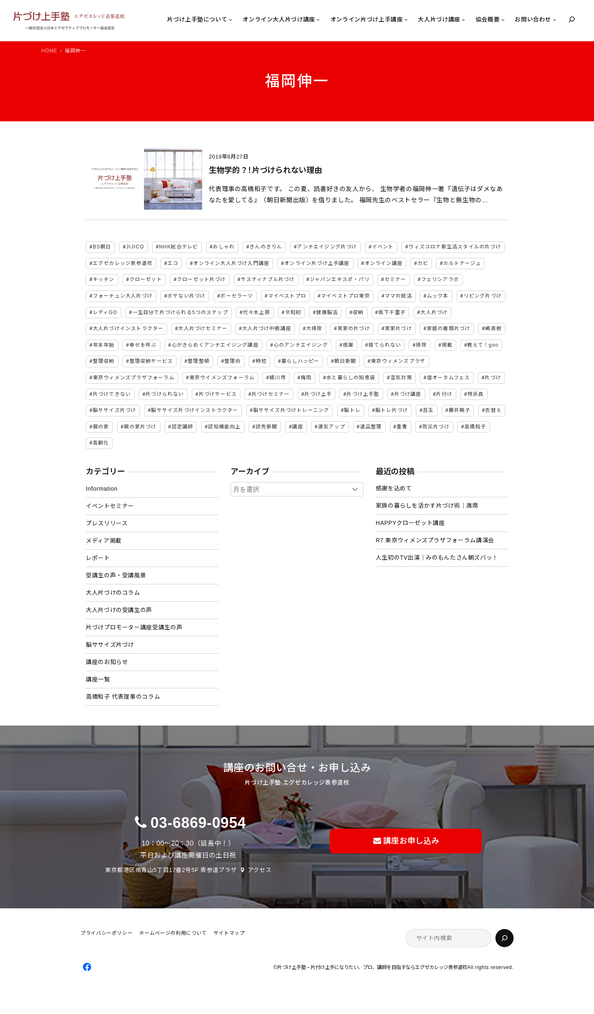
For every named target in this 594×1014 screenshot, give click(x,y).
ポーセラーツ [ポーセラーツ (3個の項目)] (236, 296)
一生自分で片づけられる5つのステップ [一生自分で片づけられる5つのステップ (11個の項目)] (180, 312)
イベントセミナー (110, 506)
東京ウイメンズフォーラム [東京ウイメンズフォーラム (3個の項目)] (222, 378)
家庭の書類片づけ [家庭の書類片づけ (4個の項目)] (449, 328)
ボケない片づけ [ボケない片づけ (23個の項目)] (186, 296)
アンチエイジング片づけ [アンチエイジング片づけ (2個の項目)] (327, 247)
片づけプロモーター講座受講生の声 (134, 627)
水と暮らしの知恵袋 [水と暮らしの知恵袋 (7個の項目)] (350, 378)
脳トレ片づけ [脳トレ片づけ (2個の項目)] (391, 410)
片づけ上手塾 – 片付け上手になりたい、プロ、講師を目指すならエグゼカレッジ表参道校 (372, 967)
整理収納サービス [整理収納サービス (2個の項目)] (151, 361)
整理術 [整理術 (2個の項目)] (232, 361)
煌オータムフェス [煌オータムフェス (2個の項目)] (448, 378)
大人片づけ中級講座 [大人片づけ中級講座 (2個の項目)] (266, 328)
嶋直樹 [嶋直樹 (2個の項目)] (493, 328)
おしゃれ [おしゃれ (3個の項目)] (224, 247)
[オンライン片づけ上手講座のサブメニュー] (406, 19)
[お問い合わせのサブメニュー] (554, 19)
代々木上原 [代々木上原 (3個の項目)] (256, 312)
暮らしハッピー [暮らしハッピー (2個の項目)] (300, 361)
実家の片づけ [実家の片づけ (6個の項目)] (353, 328)
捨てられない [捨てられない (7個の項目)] (384, 345)
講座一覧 (98, 679)
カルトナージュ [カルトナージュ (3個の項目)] (462, 263)
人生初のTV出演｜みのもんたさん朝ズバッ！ (437, 557)
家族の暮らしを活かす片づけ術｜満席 (427, 505)
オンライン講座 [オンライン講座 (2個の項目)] (384, 263)
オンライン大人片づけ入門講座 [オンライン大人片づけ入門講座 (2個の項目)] (231, 263)
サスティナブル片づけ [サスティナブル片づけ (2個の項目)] (268, 279)
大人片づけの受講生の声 (119, 610)
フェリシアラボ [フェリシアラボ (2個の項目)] (440, 279)
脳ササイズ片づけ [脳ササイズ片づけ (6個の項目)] (115, 410)
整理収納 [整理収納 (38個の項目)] (104, 361)
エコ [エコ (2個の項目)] (172, 263)
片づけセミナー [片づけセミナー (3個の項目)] (271, 394)
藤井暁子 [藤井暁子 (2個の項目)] (460, 410)
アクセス (260, 870)
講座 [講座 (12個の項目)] (297, 427)
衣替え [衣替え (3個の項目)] (493, 410)
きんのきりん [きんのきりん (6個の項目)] (266, 247)
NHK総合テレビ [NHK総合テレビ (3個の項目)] (178, 247)
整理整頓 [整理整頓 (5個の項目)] (199, 361)
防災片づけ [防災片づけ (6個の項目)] (436, 427)
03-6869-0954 (198, 822)
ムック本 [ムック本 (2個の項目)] (438, 296)
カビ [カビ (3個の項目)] (422, 263)
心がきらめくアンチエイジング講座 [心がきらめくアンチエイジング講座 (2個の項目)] (215, 345)
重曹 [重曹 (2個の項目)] (401, 427)
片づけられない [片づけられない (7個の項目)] (165, 394)
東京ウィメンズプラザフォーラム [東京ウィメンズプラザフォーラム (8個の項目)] (133, 378)
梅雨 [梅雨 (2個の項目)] (306, 378)
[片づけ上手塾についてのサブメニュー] (230, 19)
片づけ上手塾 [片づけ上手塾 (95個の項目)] (362, 394)
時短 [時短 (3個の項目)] (261, 361)
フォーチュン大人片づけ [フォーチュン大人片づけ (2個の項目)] (123, 296)
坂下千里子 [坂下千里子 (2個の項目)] (391, 312)
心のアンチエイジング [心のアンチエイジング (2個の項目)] (300, 345)
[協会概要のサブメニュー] (502, 19)
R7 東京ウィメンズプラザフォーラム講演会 (435, 540)
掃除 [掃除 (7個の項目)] (421, 345)
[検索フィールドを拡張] (572, 19)
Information (102, 488)
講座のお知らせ (107, 662)
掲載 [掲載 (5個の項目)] (447, 345)
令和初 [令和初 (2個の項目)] (293, 312)
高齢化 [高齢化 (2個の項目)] (101, 443)
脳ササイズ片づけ (110, 644)
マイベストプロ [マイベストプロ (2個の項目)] (287, 296)
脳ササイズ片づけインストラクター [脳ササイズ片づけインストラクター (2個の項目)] (194, 410)
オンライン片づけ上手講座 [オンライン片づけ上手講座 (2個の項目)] (316, 263)
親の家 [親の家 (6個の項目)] (101, 427)
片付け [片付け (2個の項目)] (444, 394)
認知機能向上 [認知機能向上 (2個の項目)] (224, 427)
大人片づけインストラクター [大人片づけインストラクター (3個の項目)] (128, 328)
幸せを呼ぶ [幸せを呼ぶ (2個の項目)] (143, 345)
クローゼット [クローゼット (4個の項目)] (146, 279)
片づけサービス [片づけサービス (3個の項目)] (218, 394)
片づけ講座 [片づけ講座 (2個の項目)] (408, 394)
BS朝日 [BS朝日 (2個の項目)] (102, 247)
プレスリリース (106, 523)
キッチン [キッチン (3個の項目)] (104, 279)
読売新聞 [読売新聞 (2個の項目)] (267, 427)
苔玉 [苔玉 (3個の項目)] (428, 410)
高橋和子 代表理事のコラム (123, 696)
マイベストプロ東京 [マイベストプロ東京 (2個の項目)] (345, 296)
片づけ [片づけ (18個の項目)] (493, 378)
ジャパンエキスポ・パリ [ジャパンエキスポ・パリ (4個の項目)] (340, 279)
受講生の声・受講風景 (116, 575)
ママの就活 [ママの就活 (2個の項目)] (398, 296)
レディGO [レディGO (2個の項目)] (105, 312)
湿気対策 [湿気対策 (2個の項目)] (401, 378)
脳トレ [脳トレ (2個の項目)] (352, 410)
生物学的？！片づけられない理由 (265, 170)
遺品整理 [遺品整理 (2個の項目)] (371, 427)
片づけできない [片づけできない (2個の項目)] (112, 394)
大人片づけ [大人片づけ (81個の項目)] (434, 312)
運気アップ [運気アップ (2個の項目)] (331, 427)
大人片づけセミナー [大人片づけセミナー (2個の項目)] (202, 328)
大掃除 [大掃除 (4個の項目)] (314, 328)
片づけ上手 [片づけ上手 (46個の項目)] (318, 394)
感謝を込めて (394, 488)
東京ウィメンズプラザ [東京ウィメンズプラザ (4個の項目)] (398, 361)
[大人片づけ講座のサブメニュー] (463, 19)
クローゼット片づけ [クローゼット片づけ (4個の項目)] (201, 279)
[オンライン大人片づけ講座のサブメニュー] (318, 19)
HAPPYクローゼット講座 (410, 523)
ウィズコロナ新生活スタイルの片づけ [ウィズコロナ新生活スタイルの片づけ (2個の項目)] (454, 247)
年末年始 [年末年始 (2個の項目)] (104, 345)
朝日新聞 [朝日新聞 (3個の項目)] (345, 361)
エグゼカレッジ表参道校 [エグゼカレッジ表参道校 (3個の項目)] (123, 263)
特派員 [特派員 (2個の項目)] (475, 394)
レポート (98, 558)
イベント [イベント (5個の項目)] (383, 247)
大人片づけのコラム (113, 592)
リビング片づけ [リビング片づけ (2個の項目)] (483, 296)
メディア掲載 (104, 540)
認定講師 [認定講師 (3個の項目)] (182, 427)
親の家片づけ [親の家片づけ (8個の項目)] (140, 427)
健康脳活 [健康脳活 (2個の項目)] (327, 312)
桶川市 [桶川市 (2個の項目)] (277, 378)
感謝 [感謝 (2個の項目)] (348, 345)
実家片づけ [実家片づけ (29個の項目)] (398, 328)
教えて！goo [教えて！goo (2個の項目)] (482, 345)
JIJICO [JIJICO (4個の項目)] (135, 247)
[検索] (504, 938)
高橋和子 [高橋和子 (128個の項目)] (475, 427)
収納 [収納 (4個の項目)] (358, 312)
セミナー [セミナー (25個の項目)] (395, 279)
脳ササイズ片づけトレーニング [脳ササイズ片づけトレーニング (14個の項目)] (291, 410)
